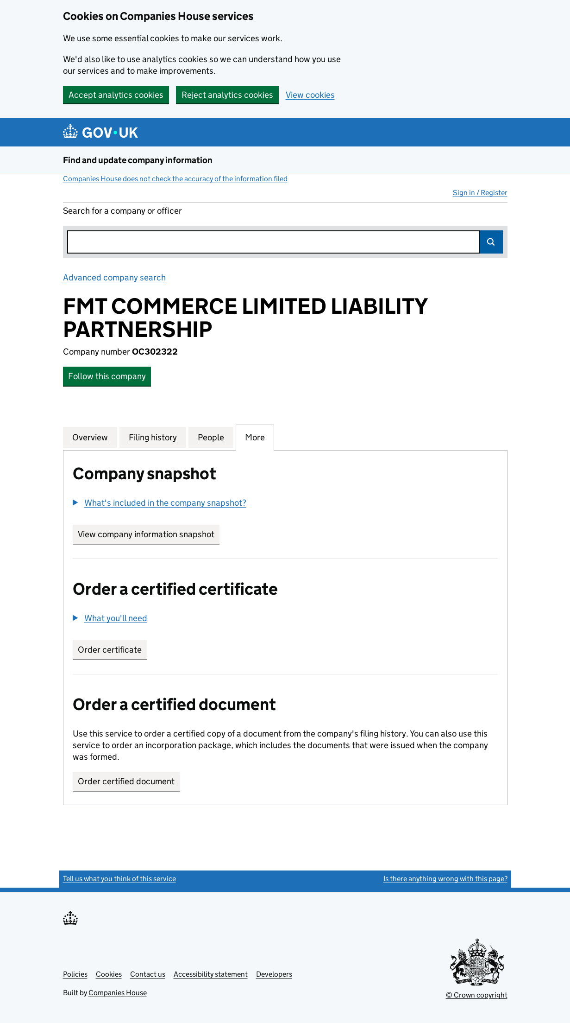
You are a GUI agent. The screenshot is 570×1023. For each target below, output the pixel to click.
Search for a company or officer (122, 210)
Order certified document (126, 781)
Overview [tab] (90, 437)
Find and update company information (138, 160)
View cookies (310, 94)
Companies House (117, 992)
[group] (285, 504)
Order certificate (110, 649)
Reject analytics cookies (227, 94)
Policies (75, 974)
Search (491, 242)
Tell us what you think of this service (119, 878)
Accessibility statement (211, 974)
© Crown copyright (476, 995)
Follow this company (107, 376)
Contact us (147, 974)
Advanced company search (114, 277)
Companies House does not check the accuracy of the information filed (175, 178)
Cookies (109, 974)
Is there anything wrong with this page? (445, 878)
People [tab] (211, 437)
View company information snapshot (148, 534)
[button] (159, 502)
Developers (274, 974)
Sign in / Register (480, 192)
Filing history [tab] (153, 437)
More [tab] (255, 437)
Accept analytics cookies (116, 94)
